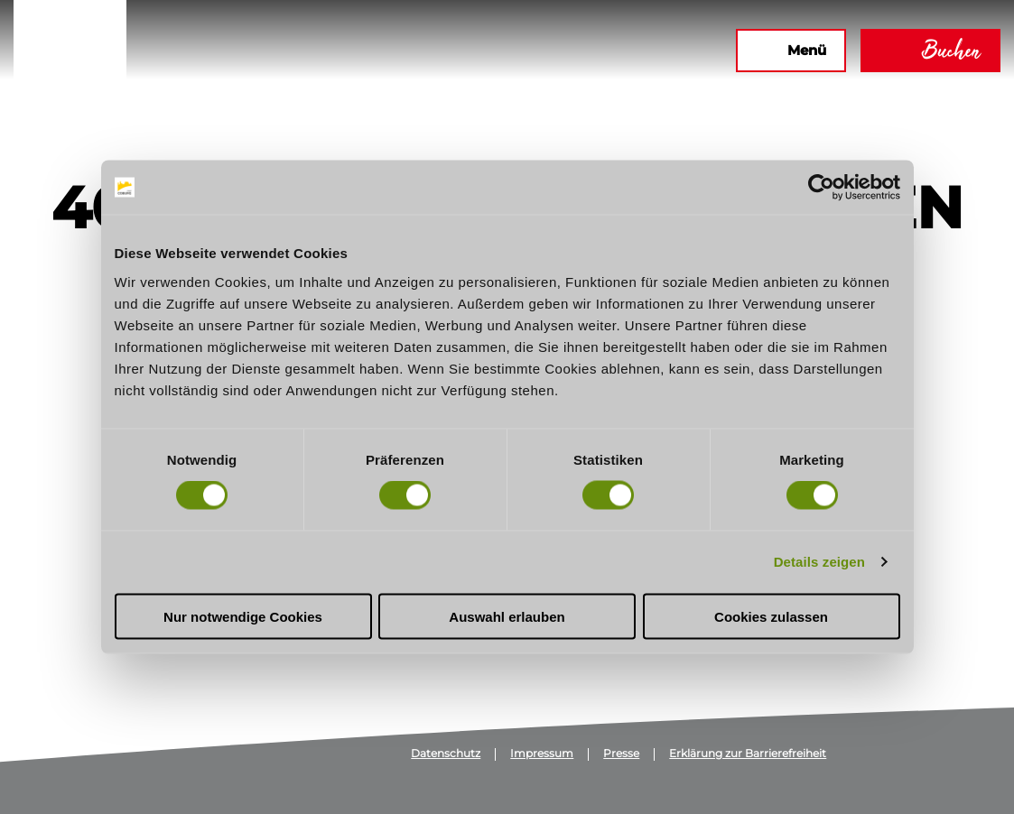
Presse (621, 754)
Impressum (541, 754)
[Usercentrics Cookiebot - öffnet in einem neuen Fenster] (821, 187)
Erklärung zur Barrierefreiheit (747, 754)
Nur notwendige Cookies (242, 616)
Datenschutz (445, 754)
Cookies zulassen (771, 616)
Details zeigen (819, 561)
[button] (526, 50)
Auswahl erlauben (506, 616)
